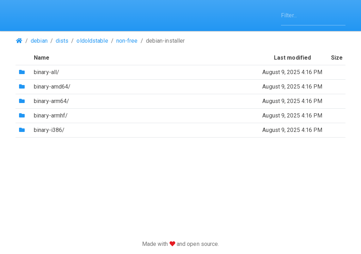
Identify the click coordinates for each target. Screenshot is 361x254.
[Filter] (313, 15)
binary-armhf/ (51, 115)
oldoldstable (92, 40)
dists (62, 40)
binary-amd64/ (52, 86)
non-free (127, 40)
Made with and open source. (180, 244)
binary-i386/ (49, 130)
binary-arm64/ (51, 101)
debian (39, 40)
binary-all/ (46, 72)
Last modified (292, 57)
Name (41, 57)
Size (337, 57)
